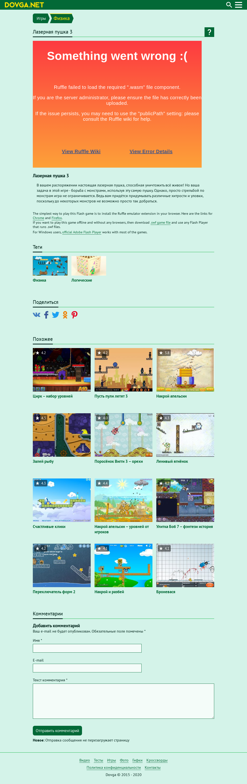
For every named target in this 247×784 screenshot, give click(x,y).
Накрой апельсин (171, 396)
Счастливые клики (49, 526)
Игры (41, 18)
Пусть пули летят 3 (111, 396)
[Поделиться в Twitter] (56, 314)
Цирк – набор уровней (53, 396)
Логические (81, 280)
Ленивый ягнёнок (172, 461)
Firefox (57, 218)
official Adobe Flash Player (81, 232)
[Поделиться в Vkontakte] (37, 314)
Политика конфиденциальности (114, 767)
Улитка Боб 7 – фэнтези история (184, 526)
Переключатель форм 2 (54, 591)
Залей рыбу (43, 461)
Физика (62, 18)
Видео (84, 760)
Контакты (153, 767)
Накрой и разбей (109, 591)
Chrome (38, 218)
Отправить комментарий (57, 730)
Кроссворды (157, 760)
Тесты (98, 760)
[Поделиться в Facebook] (47, 314)
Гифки (137, 760)
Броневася (165, 591)
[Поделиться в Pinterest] (75, 314)
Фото (124, 760)
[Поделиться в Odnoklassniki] (66, 314)
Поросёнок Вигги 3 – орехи (119, 461)
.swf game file (161, 222)
